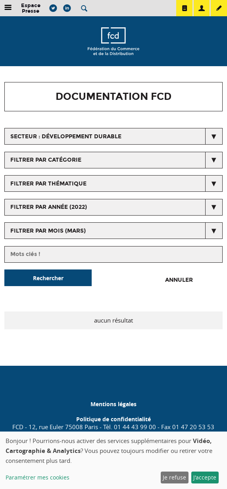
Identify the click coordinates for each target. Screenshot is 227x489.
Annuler (179, 280)
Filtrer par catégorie (45, 160)
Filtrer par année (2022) (48, 207)
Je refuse (174, 477)
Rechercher (48, 278)
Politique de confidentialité (113, 419)
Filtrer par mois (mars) (48, 230)
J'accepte (204, 477)
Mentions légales (113, 404)
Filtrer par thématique (48, 183)
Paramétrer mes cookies (37, 477)
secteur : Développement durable (65, 136)
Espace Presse (30, 8)
